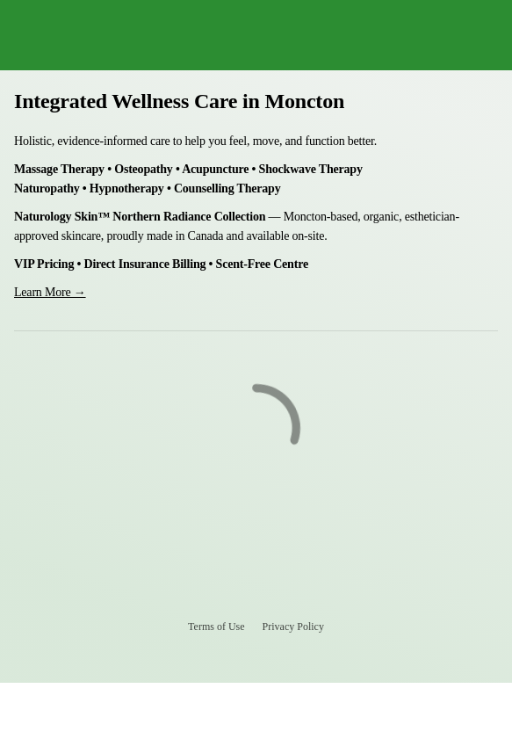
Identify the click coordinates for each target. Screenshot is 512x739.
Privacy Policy (293, 626)
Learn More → (50, 292)
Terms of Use (216, 626)
